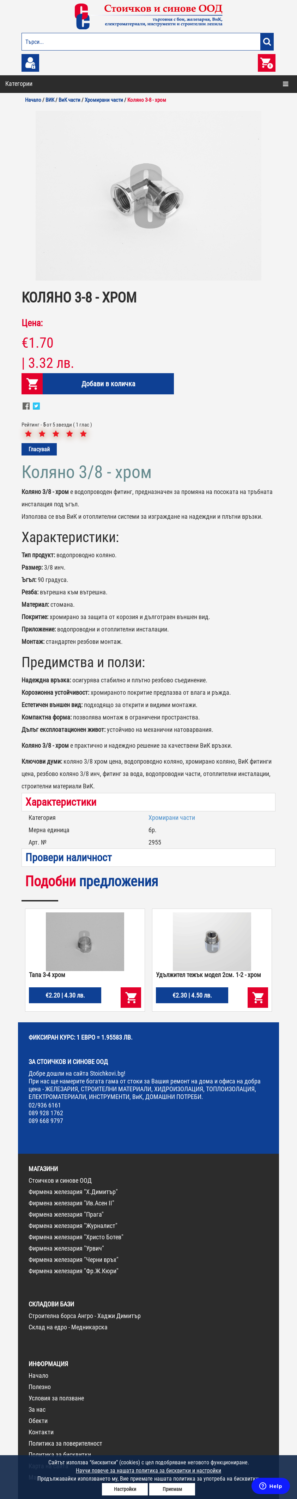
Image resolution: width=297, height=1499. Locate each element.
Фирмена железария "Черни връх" (74, 1259)
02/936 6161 (45, 1105)
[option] (148, 196)
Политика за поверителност (65, 1443)
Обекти (38, 1420)
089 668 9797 (46, 1120)
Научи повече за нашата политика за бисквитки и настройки (148, 1470)
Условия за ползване (56, 1398)
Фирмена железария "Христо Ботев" (76, 1237)
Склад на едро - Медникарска (68, 1327)
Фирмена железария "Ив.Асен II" (71, 1203)
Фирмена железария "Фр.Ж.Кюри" (74, 1271)
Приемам (172, 1489)
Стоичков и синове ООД (60, 1180)
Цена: (32, 323)
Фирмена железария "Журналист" (73, 1225)
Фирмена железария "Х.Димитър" (73, 1191)
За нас (37, 1409)
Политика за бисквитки (60, 1454)
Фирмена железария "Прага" (66, 1214)
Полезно (40, 1387)
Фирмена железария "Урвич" (66, 1248)
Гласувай (39, 449)
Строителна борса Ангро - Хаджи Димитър (85, 1315)
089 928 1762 (46, 1113)
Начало (38, 1375)
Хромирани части (171, 817)
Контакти (41, 1432)
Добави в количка (108, 384)
